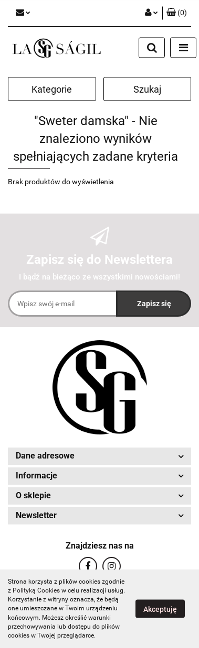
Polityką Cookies (36, 590)
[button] (176, 13)
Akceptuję (160, 609)
